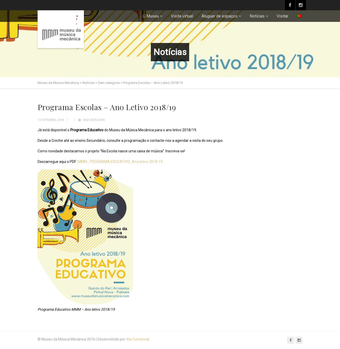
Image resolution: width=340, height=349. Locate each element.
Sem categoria (94, 120)
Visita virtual (182, 16)
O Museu (151, 16)
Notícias (257, 16)
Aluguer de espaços (220, 16)
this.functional (137, 339)
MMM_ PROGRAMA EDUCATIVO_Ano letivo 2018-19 (120, 162)
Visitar (282, 16)
